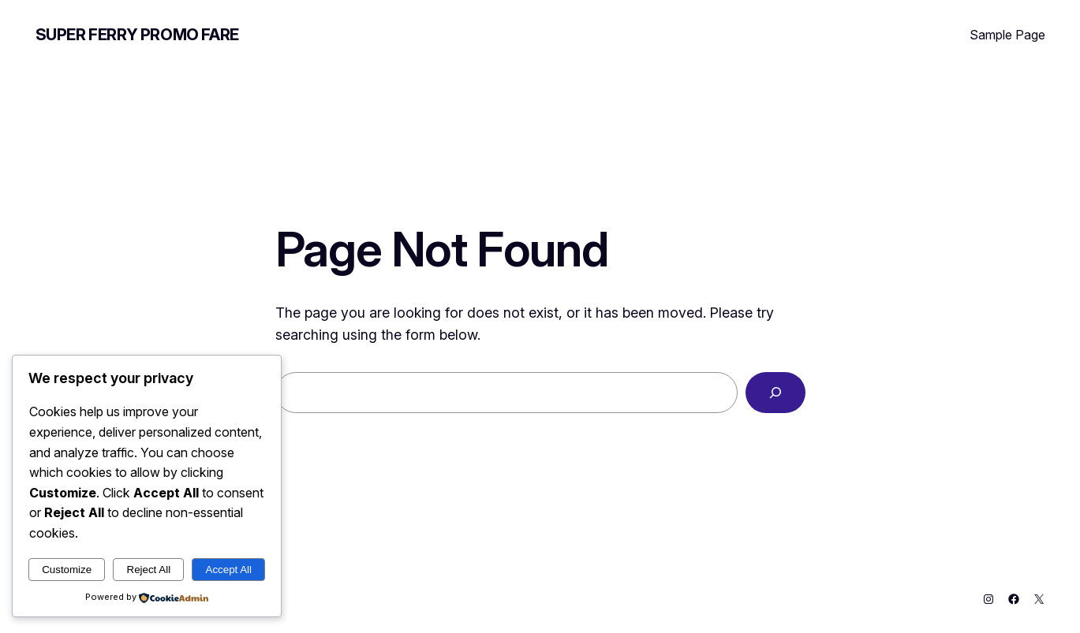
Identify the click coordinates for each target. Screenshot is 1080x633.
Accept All (229, 569)
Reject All (149, 569)
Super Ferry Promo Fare (137, 34)
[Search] (775, 392)
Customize (67, 569)
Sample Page (1007, 35)
